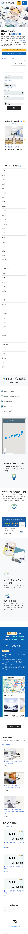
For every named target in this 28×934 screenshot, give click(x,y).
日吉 (3, 287)
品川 (3, 184)
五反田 (4, 327)
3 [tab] (8, 152)
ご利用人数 (7, 102)
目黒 (3, 318)
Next (25, 140)
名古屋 (4, 193)
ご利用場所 (7, 75)
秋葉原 (4, 238)
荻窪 (3, 354)
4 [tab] (10, 152)
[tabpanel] (14, 139)
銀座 (3, 256)
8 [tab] (19, 152)
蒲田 (3, 349)
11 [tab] (10, 154)
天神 (3, 332)
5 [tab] (13, 152)
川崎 (3, 282)
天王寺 (4, 336)
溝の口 (4, 358)
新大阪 (4, 260)
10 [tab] (24, 152)
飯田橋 (4, 305)
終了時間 (6, 97)
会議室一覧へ (14, 124)
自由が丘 (4, 224)
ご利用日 (6, 83)
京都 (3, 341)
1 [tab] (4, 152)
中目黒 (4, 278)
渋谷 (3, 180)
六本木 (4, 220)
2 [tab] (6, 152)
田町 (3, 202)
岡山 (3, 367)
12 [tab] (13, 154)
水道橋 (4, 291)
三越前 (4, 211)
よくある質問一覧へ (7, 826)
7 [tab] (17, 152)
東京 (3, 171)
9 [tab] (22, 152)
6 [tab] (15, 152)
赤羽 (3, 300)
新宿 (3, 175)
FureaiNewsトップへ (8, 745)
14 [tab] (17, 154)
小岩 (3, 296)
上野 (3, 323)
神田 (3, 198)
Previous (3, 140)
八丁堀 (4, 215)
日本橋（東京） (6, 269)
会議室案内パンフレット (7, 58)
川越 (3, 233)
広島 (3, 247)
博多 (3, 309)
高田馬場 (4, 314)
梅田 (3, 189)
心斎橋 (4, 206)
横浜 (3, 229)
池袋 (3, 242)
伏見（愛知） (6, 345)
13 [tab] (15, 154)
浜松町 (4, 273)
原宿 (3, 251)
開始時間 (6, 91)
